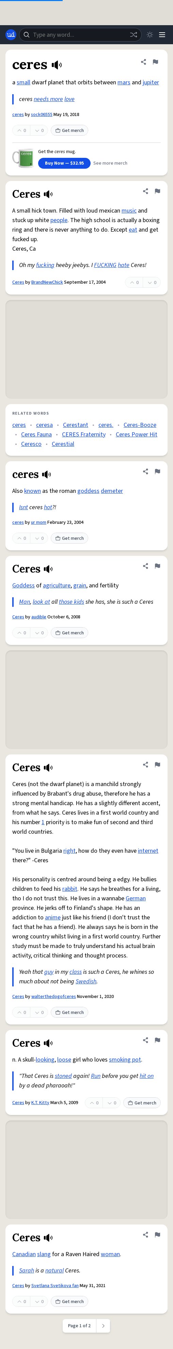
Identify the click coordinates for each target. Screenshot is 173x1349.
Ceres (18, 282)
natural (54, 1270)
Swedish (86, 981)
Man (24, 602)
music (129, 210)
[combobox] (80, 34)
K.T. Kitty (40, 1102)
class (75, 972)
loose (64, 1059)
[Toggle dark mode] (149, 34)
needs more (48, 99)
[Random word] (133, 35)
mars (123, 82)
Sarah (26, 1270)
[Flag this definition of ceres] (155, 61)
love (69, 99)
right (69, 851)
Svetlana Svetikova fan (55, 1285)
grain (79, 585)
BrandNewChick (47, 282)
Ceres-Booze (140, 425)
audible (38, 617)
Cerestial (63, 444)
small (23, 82)
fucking (45, 265)
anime (53, 917)
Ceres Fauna (36, 434)
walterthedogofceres (53, 996)
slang (44, 1254)
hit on (147, 1076)
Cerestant (75, 425)
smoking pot (125, 1059)
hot (48, 507)
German (136, 898)
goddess (88, 491)
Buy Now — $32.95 (64, 163)
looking (45, 1059)
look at (41, 602)
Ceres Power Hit (136, 434)
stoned (63, 1076)
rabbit (69, 889)
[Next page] (103, 1326)
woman (110, 1254)
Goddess (23, 585)
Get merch (69, 130)
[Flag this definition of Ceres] (157, 191)
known (32, 491)
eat (133, 230)
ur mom (38, 522)
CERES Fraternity (84, 434)
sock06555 (41, 114)
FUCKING (105, 265)
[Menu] (162, 34)
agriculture (56, 585)
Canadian (24, 1254)
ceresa (44, 425)
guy (48, 972)
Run (95, 1076)
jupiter (151, 82)
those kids (71, 602)
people (58, 220)
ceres (18, 114)
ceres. (105, 425)
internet (148, 851)
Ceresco (31, 444)
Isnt (23, 507)
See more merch (110, 163)
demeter (112, 491)
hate (123, 265)
